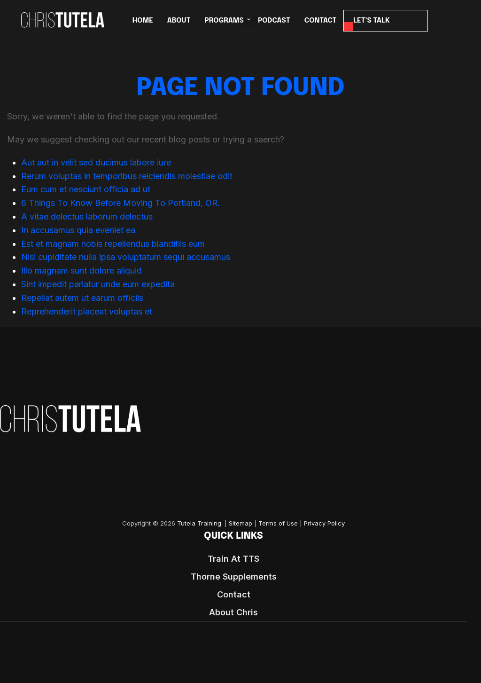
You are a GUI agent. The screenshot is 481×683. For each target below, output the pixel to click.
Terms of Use (278, 523)
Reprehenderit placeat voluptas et (86, 311)
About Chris (233, 612)
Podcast (274, 20)
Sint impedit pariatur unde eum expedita (98, 284)
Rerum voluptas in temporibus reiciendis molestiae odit (127, 176)
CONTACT (320, 20)
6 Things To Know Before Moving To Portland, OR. (120, 203)
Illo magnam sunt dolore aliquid (81, 270)
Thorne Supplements (234, 576)
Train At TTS (233, 559)
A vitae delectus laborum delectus (87, 216)
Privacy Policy (324, 523)
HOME (142, 20)
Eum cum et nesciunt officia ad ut (85, 189)
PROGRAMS (223, 20)
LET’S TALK (371, 20)
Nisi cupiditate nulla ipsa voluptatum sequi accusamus (125, 257)
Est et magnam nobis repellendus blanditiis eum (113, 244)
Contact (233, 594)
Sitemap (240, 523)
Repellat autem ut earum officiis (82, 298)
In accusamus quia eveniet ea (78, 230)
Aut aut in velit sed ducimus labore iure (96, 162)
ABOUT (179, 20)
